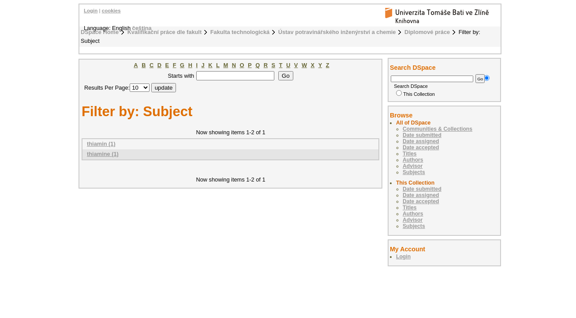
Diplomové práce (427, 32)
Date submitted (422, 135)
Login (90, 10)
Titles (410, 154)
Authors (413, 160)
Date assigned (421, 141)
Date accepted (421, 147)
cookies (111, 10)
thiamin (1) (101, 143)
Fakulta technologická (239, 32)
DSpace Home (100, 32)
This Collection (415, 94)
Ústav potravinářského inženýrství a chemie (337, 32)
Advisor (413, 166)
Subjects (414, 172)
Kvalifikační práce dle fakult (164, 32)
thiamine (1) (103, 154)
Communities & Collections (437, 129)
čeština (142, 28)
